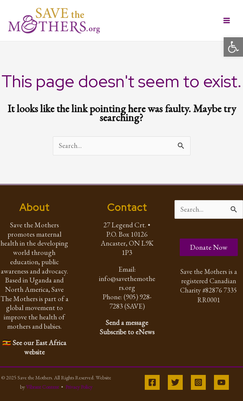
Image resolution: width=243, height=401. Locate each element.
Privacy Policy (78, 386)
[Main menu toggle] (227, 21)
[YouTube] (221, 382)
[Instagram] (198, 382)
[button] (233, 47)
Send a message (127, 322)
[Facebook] (152, 382)
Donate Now (208, 247)
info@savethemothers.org (127, 283)
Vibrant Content (42, 386)
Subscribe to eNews (127, 332)
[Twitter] (175, 382)
